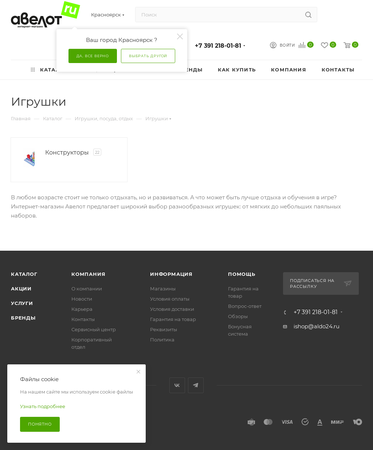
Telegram (196, 385)
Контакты (83, 319)
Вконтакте (177, 385)
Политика (162, 340)
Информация (171, 274)
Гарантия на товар (173, 319)
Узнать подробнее (42, 406)
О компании (86, 288)
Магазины (163, 288)
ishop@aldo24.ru (316, 326)
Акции (21, 288)
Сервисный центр (93, 329)
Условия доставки (172, 309)
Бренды (23, 318)
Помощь (241, 274)
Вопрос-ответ (245, 306)
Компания (88, 274)
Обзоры (238, 316)
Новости (81, 299)
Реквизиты (163, 329)
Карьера (82, 309)
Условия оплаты (169, 299)
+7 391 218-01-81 (218, 45)
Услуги (22, 303)
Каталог (24, 274)
